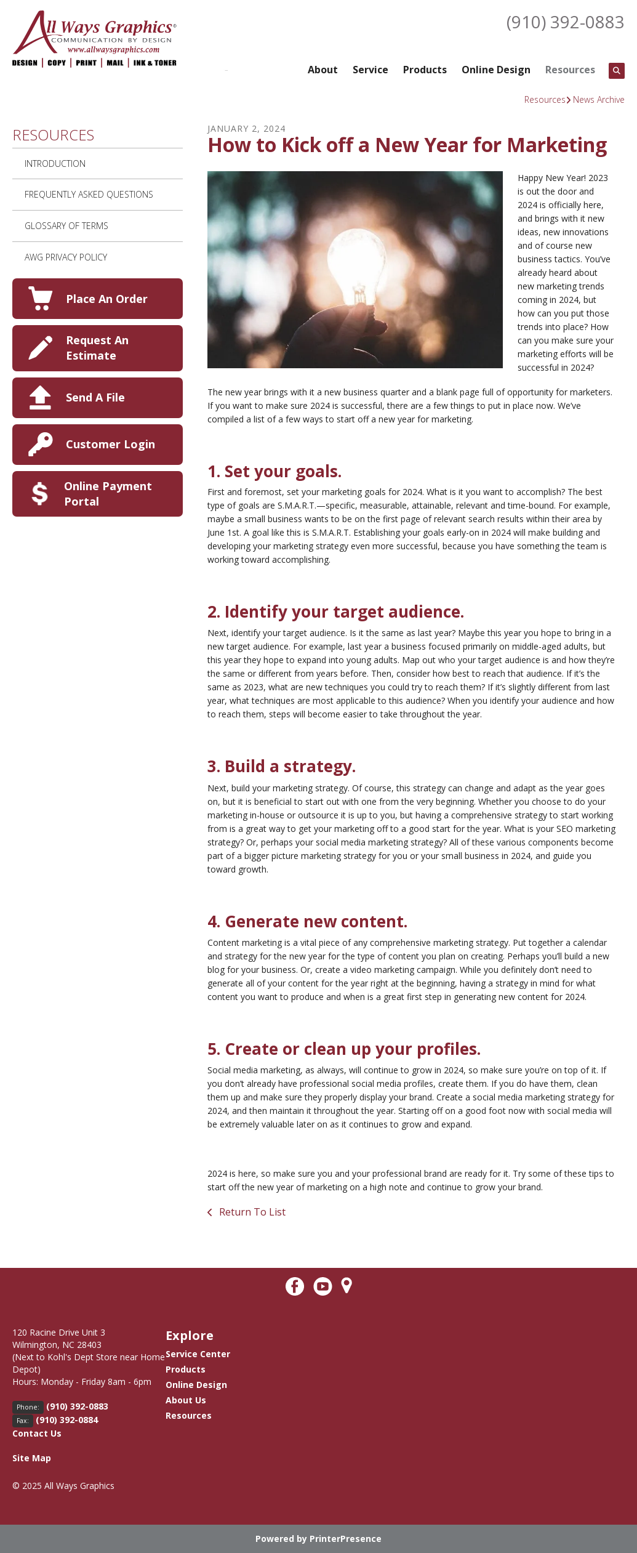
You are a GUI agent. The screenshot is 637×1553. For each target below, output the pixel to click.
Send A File (95, 397)
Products (425, 69)
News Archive (599, 99)
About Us (186, 1400)
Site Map (31, 1458)
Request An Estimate (97, 348)
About (323, 69)
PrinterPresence (346, 1538)
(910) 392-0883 (566, 21)
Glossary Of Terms (66, 226)
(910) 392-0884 (67, 1420)
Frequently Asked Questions (89, 194)
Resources (570, 69)
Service (370, 69)
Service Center (198, 1354)
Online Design (496, 69)
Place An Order (107, 298)
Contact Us (37, 1433)
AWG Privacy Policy (66, 257)
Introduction (55, 163)
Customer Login (110, 444)
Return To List (251, 1212)
